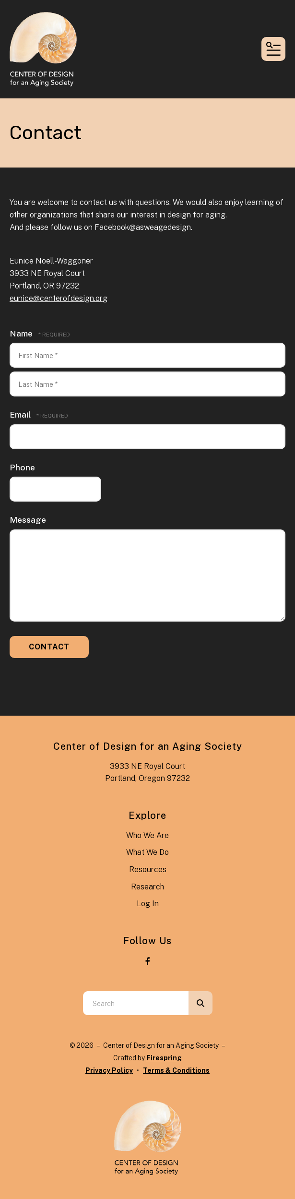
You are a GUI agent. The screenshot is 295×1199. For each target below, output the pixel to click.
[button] (273, 49)
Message (28, 520)
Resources (147, 869)
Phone (22, 467)
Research (147, 886)
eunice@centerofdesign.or (56, 298)
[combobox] (136, 1003)
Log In (148, 903)
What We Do (147, 852)
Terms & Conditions (176, 1070)
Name (22, 333)
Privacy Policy (109, 1070)
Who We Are (147, 835)
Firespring (164, 1058)
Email (21, 414)
